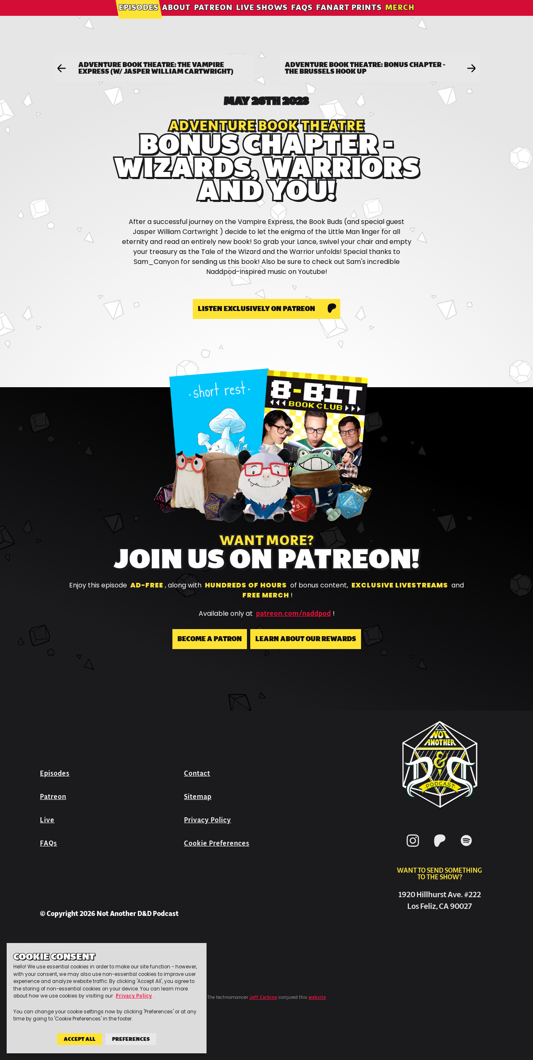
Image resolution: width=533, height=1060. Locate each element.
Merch (400, 18)
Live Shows (262, 18)
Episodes (139, 18)
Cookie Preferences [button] (216, 843)
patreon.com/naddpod (293, 613)
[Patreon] (440, 848)
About (176, 18)
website (317, 997)
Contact (197, 773)
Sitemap (198, 796)
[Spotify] (466, 848)
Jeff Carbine (263, 997)
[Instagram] (413, 848)
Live (47, 820)
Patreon (213, 18)
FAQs (302, 18)
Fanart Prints (349, 18)
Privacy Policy (207, 820)
